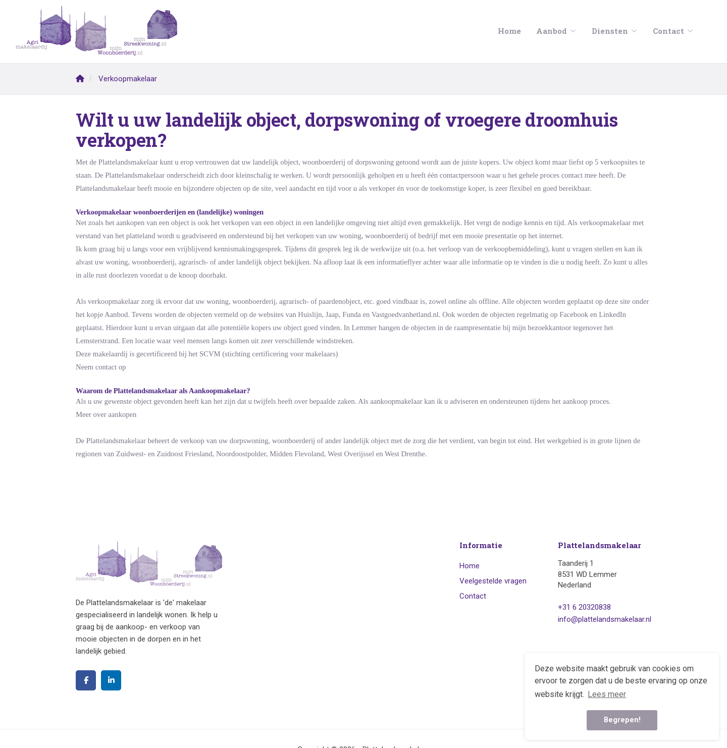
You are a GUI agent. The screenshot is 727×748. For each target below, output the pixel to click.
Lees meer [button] (607, 694)
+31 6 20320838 (584, 607)
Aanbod (556, 31)
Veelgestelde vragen (493, 580)
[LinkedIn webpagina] (111, 680)
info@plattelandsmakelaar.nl (604, 619)
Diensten (615, 31)
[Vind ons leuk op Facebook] (86, 680)
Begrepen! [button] (622, 720)
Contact (673, 31)
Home (509, 31)
